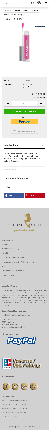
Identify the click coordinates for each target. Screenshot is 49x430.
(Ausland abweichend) (30, 87)
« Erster (8, 10)
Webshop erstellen (16, 427)
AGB (3, 266)
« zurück (17, 10)
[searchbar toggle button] (32, 3)
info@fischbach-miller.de (16, 327)
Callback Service (8, 275)
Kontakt (5, 253)
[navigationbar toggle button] (45, 3)
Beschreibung (11, 145)
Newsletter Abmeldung (10, 249)
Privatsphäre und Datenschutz (13, 271)
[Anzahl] (24, 104)
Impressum (6, 244)
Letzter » (34, 10)
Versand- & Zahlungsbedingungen (14, 257)
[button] (8, 104)
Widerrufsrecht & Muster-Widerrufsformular (18, 262)
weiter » (26, 10)
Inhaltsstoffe (10, 169)
